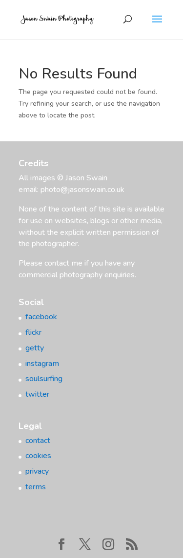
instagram (42, 363)
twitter (37, 394)
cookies (38, 455)
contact (37, 440)
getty (34, 348)
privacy (37, 471)
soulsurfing (43, 378)
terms (35, 486)
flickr (33, 332)
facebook (41, 316)
